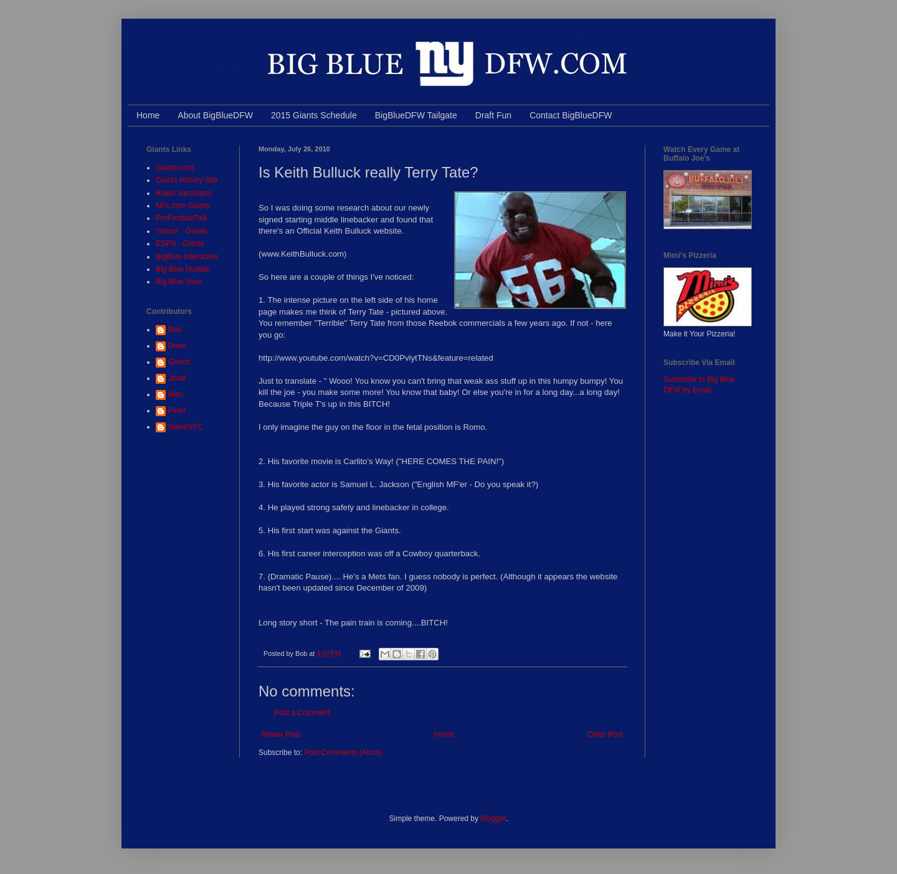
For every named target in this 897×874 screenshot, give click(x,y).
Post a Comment (302, 712)
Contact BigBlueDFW (570, 115)
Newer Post (281, 734)
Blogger (493, 818)
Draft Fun (493, 115)
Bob (174, 329)
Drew (177, 345)
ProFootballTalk (181, 218)
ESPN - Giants (180, 243)
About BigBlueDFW (215, 115)
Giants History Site (186, 180)
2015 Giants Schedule (314, 115)
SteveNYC (185, 426)
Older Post (605, 734)
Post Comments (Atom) (343, 752)
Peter (177, 410)
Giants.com (175, 167)
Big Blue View (179, 281)
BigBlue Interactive (187, 256)
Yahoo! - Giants (181, 231)
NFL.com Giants (183, 205)
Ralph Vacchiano (184, 193)
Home (147, 115)
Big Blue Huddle (182, 269)
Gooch (179, 362)
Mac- (176, 394)
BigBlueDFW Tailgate (416, 115)
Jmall (177, 378)
